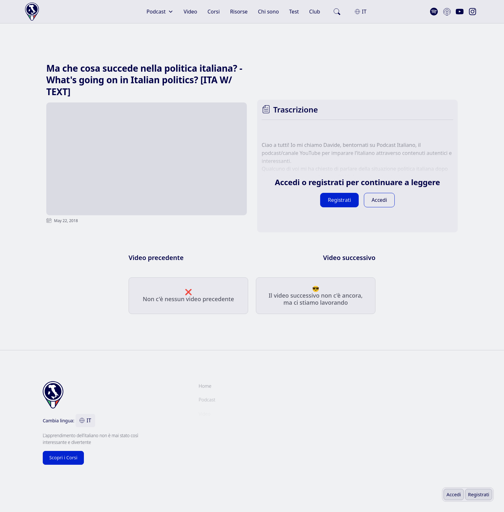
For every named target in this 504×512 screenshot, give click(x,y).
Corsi (213, 11)
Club (314, 11)
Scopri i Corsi (63, 457)
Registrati (478, 494)
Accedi (453, 494)
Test (294, 11)
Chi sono (268, 11)
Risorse (239, 11)
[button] (159, 11)
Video (190, 11)
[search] (336, 11)
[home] (52, 12)
